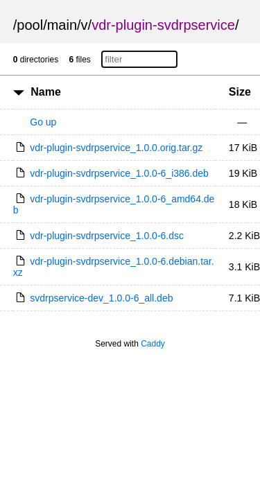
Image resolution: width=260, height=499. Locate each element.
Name (46, 92)
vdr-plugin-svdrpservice (163, 25)
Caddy (153, 344)
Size (240, 92)
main (62, 25)
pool (30, 25)
